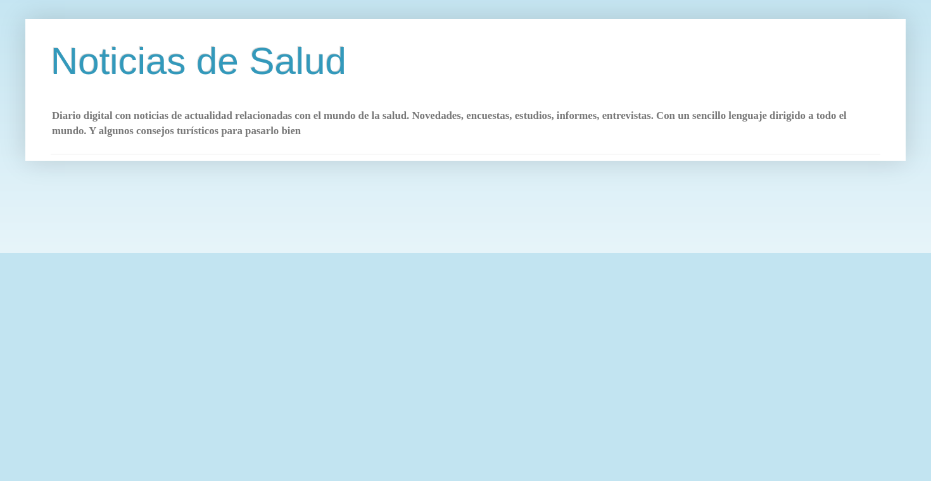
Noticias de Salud (198, 61)
